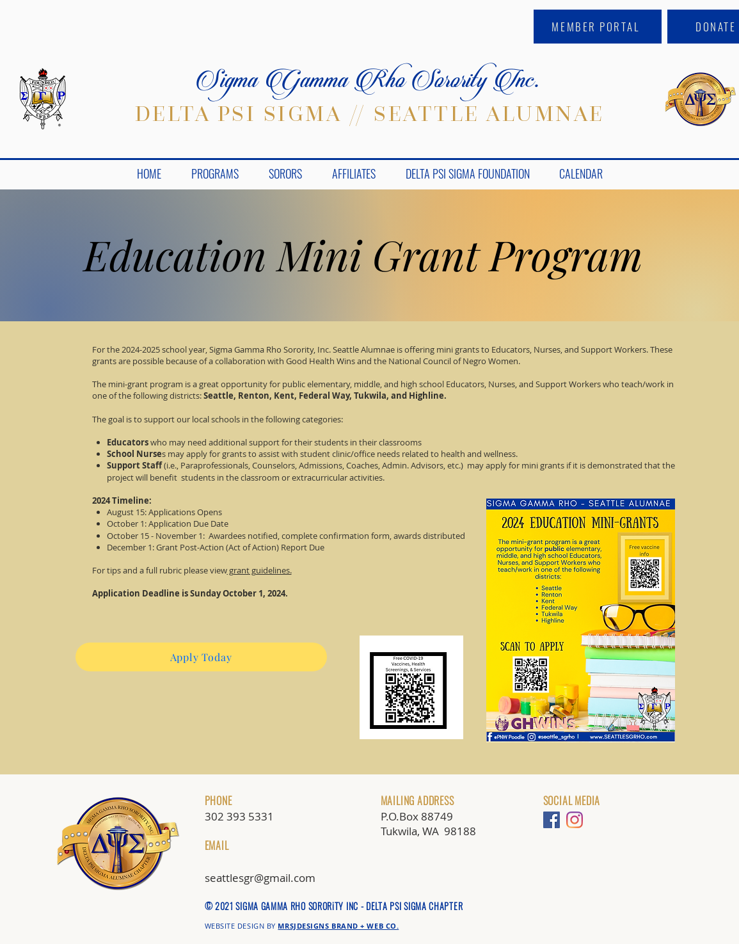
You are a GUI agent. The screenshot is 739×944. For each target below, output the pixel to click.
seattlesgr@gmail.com (260, 877)
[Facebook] (551, 820)
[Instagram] (574, 820)
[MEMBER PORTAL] (598, 27)
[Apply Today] (201, 657)
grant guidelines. (259, 570)
